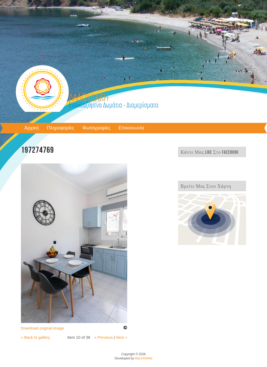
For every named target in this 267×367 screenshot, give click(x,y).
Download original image (42, 328)
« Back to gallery (35, 337)
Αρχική (31, 128)
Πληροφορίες (60, 128)
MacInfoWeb (143, 358)
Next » (121, 337)
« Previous (103, 337)
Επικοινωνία (131, 128)
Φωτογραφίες (96, 128)
